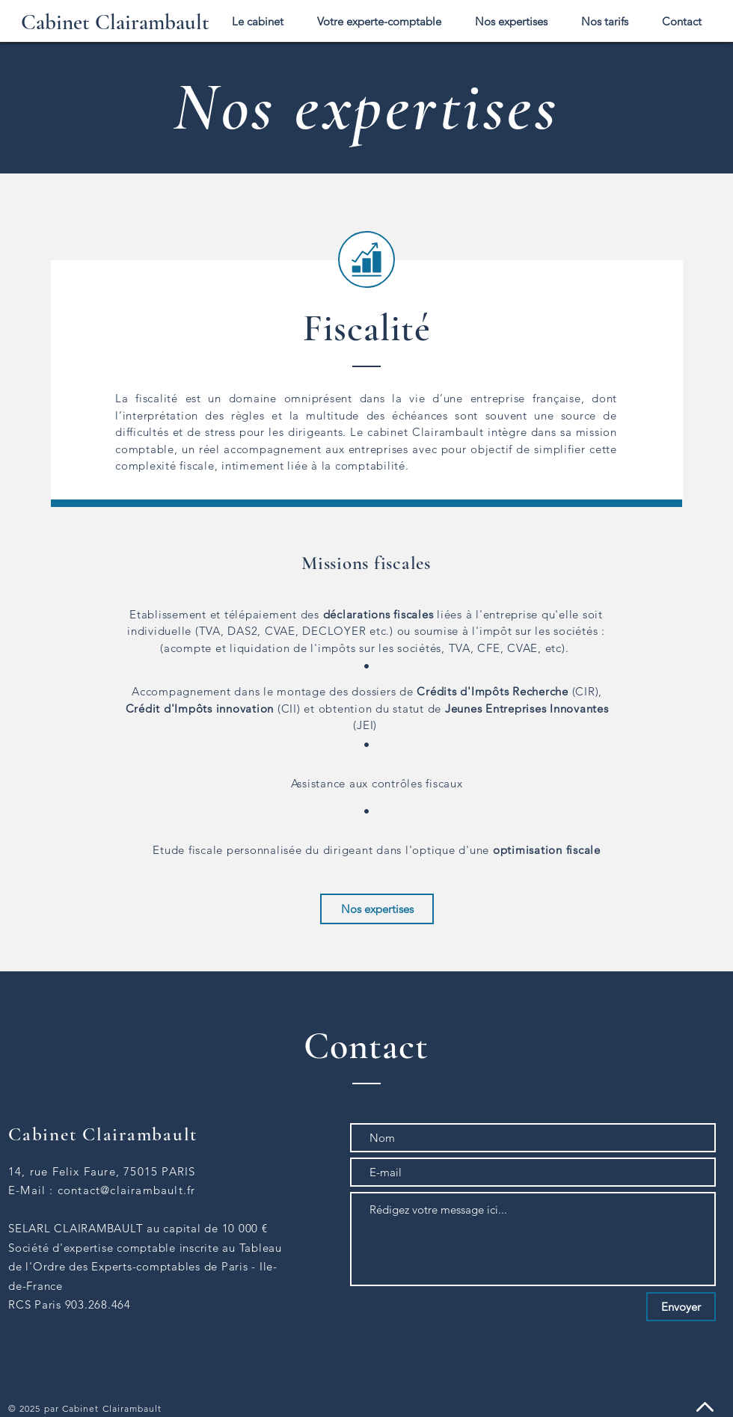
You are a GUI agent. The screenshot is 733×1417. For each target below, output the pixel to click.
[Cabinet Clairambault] (115, 22)
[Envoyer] (681, 1306)
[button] (511, 21)
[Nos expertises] (377, 909)
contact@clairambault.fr (127, 1190)
